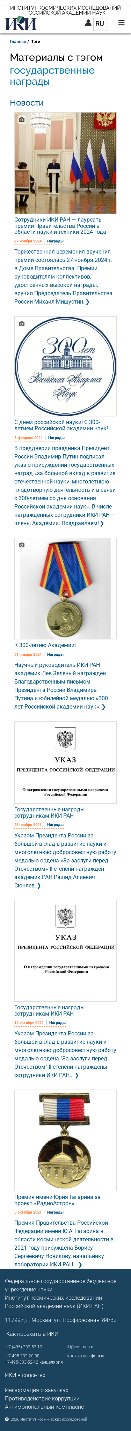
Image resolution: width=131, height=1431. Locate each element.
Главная (18, 41)
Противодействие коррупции (42, 1398)
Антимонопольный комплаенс (44, 1407)
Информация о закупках (36, 1390)
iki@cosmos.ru (81, 1347)
